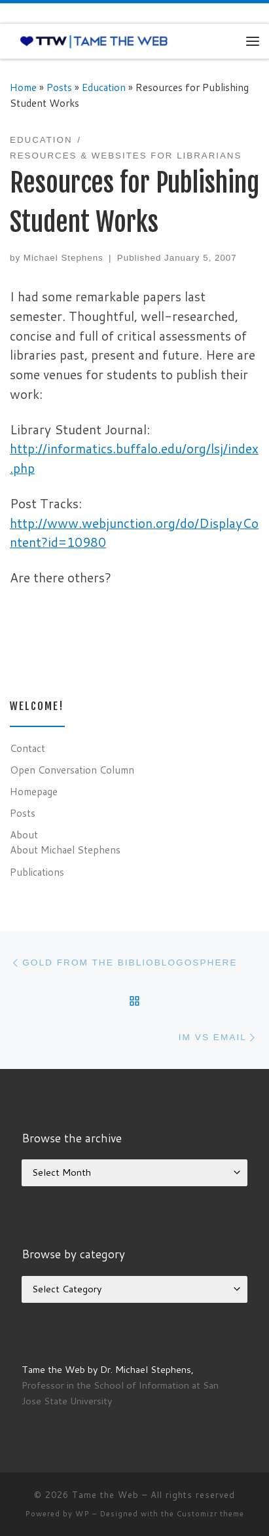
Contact (27, 748)
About (24, 834)
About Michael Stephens (65, 849)
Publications (37, 872)
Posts (59, 87)
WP (82, 1513)
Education (104, 87)
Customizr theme (210, 1513)
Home (23, 87)
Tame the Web (105, 1495)
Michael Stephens (63, 258)
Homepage (34, 791)
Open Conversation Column (72, 769)
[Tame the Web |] (94, 40)
